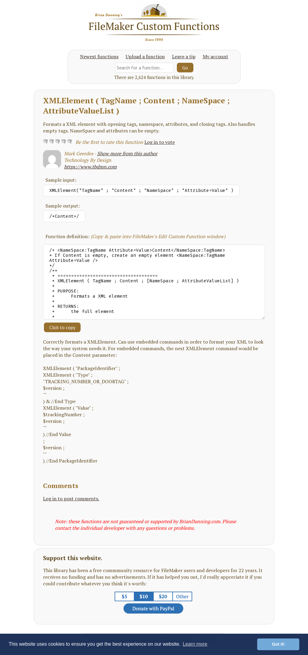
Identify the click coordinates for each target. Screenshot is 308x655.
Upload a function (145, 56)
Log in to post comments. (71, 498)
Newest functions (99, 56)
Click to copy (62, 327)
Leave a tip (184, 56)
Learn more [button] (195, 644)
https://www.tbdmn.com (90, 166)
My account (215, 56)
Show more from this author (127, 153)
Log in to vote (159, 142)
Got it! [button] (278, 644)
